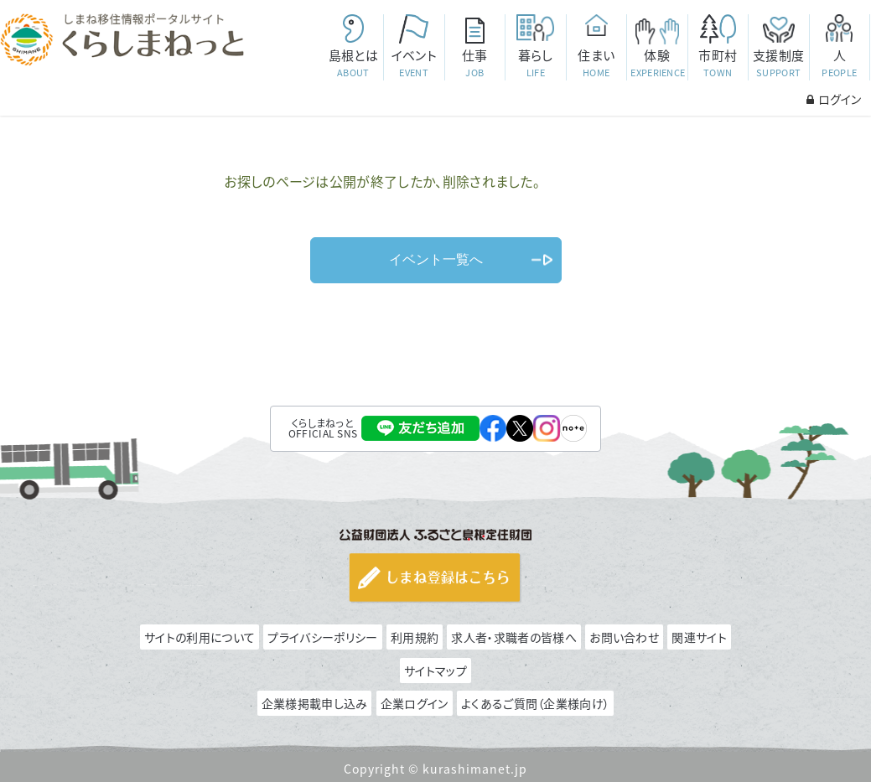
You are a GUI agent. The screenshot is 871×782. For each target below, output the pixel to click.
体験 (657, 63)
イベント (413, 63)
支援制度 (778, 63)
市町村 (718, 63)
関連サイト (699, 637)
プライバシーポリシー (322, 637)
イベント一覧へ (436, 259)
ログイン (833, 99)
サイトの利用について (199, 637)
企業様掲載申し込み (315, 703)
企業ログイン (414, 703)
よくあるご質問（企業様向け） (535, 703)
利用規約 (414, 637)
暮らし (535, 63)
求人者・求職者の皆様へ (513, 637)
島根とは (353, 63)
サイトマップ (435, 670)
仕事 (474, 63)
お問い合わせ (624, 637)
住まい (596, 63)
